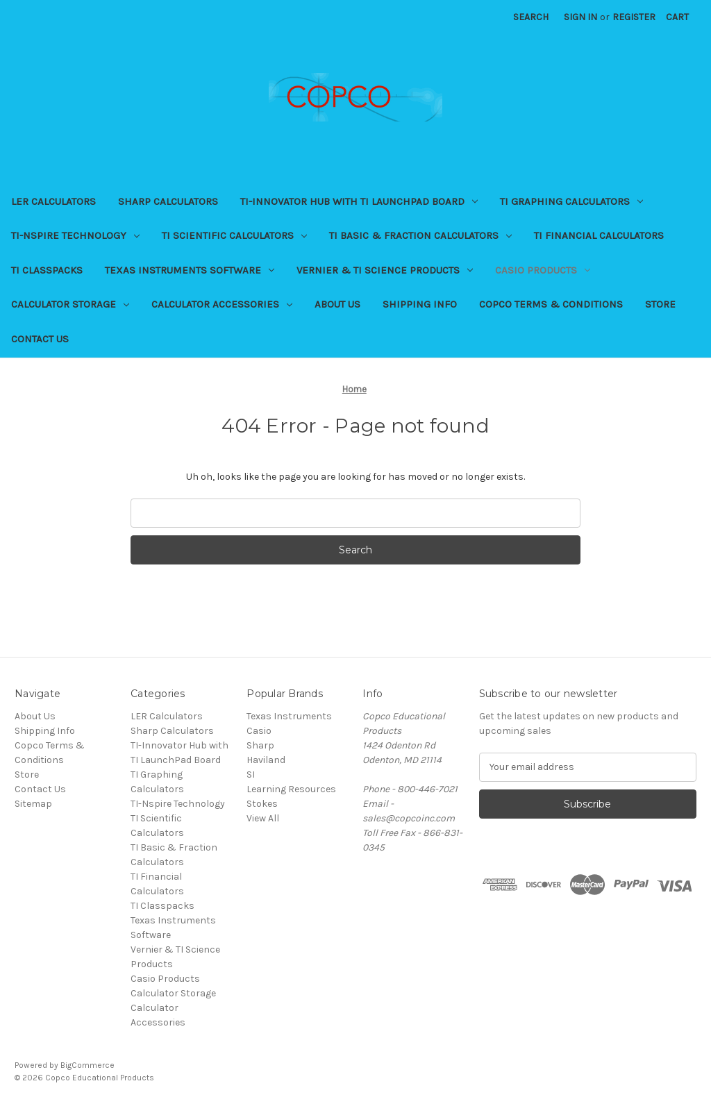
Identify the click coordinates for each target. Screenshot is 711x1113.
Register (633, 17)
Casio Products (542, 270)
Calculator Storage (70, 304)
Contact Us (40, 339)
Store (660, 304)
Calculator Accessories (221, 304)
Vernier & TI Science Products (384, 270)
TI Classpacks (47, 270)
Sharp (260, 745)
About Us (337, 304)
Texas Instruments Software (189, 270)
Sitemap (33, 804)
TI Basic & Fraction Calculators (420, 235)
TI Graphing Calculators (571, 201)
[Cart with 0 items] (677, 17)
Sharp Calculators (168, 201)
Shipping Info (420, 304)
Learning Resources (291, 789)
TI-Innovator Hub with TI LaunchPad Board (359, 201)
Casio (258, 731)
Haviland (265, 760)
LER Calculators (53, 201)
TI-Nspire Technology (75, 235)
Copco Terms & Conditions (551, 304)
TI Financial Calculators (599, 235)
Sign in (580, 17)
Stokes (262, 804)
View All (262, 818)
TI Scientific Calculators (234, 235)
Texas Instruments (289, 716)
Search (531, 17)
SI (250, 774)
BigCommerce (87, 1065)
